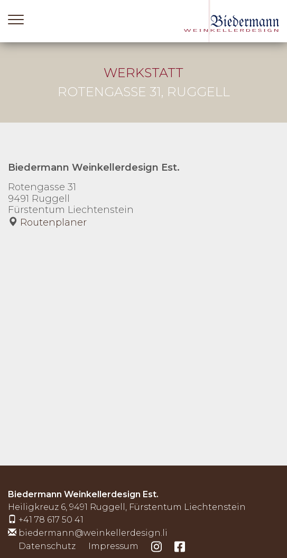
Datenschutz (47, 546)
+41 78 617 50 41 (51, 520)
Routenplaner (53, 222)
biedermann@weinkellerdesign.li (93, 533)
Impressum (113, 546)
